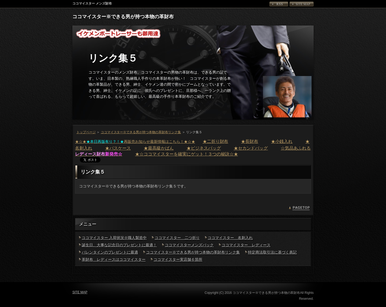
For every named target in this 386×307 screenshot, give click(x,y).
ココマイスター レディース (246, 245)
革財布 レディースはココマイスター (114, 259)
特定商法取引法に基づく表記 (272, 252)
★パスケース (118, 148)
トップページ (86, 132)
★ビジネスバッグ (204, 148)
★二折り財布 (215, 141)
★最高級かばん (159, 148)
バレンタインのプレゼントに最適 (110, 252)
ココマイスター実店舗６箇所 (178, 259)
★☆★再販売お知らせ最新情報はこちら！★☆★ (135, 141)
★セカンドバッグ (251, 148)
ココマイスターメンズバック (189, 245)
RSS (278, 4)
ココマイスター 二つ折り (177, 238)
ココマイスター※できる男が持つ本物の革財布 (123, 16)
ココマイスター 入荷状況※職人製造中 (114, 238)
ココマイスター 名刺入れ (230, 238)
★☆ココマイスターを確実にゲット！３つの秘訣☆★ (186, 154)
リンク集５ (113, 58)
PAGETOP (299, 208)
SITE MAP (302, 4)
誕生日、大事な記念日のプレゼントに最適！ (119, 245)
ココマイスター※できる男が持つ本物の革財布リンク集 (141, 132)
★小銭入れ (281, 141)
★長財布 (249, 141)
